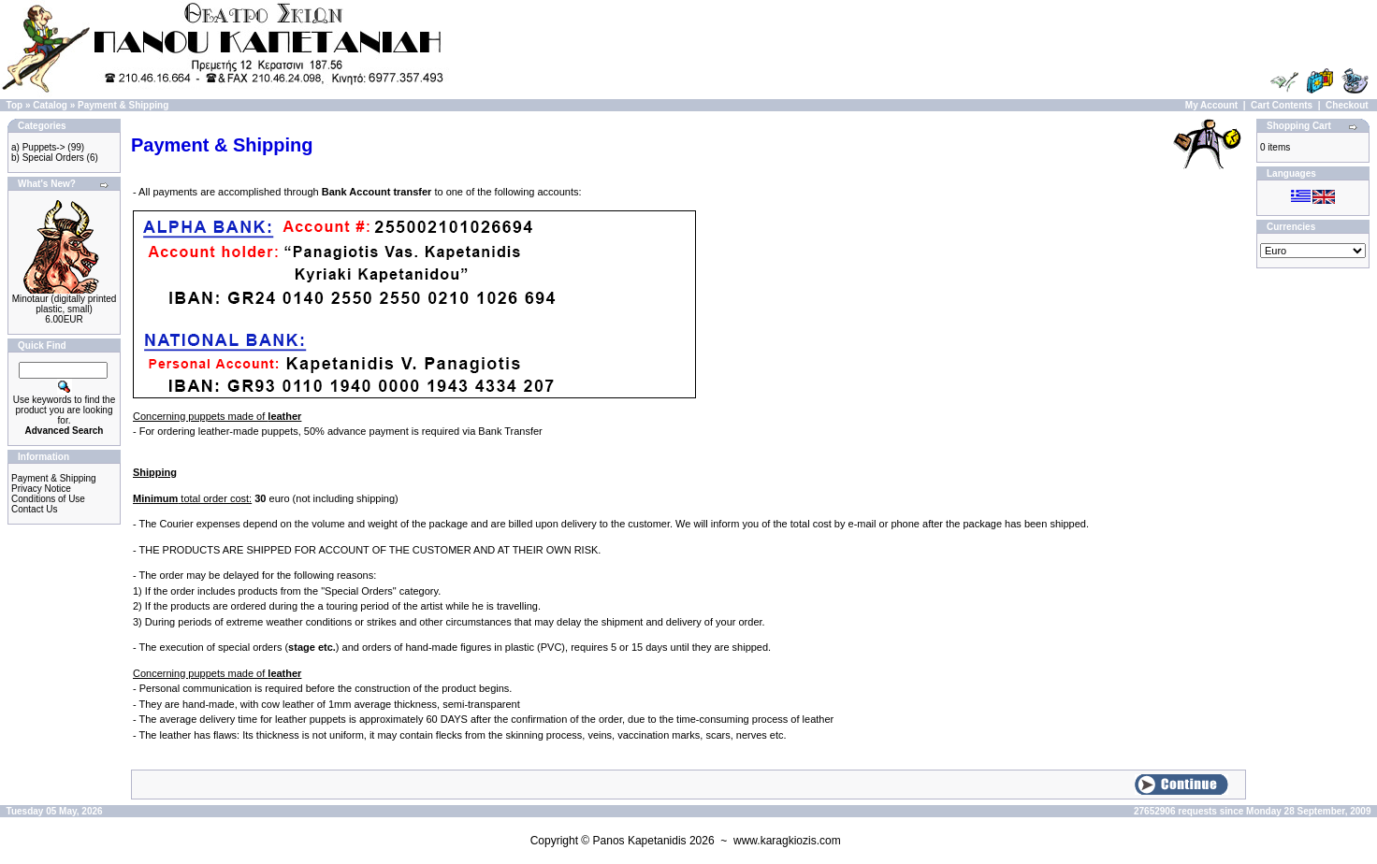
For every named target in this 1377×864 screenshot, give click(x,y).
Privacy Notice (41, 488)
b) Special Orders (47, 157)
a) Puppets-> (38, 147)
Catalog (50, 105)
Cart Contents (1281, 105)
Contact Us (34, 509)
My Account (1211, 105)
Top (15, 105)
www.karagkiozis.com (787, 840)
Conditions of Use (48, 499)
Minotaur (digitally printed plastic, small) (64, 304)
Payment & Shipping (123, 105)
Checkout (1347, 105)
